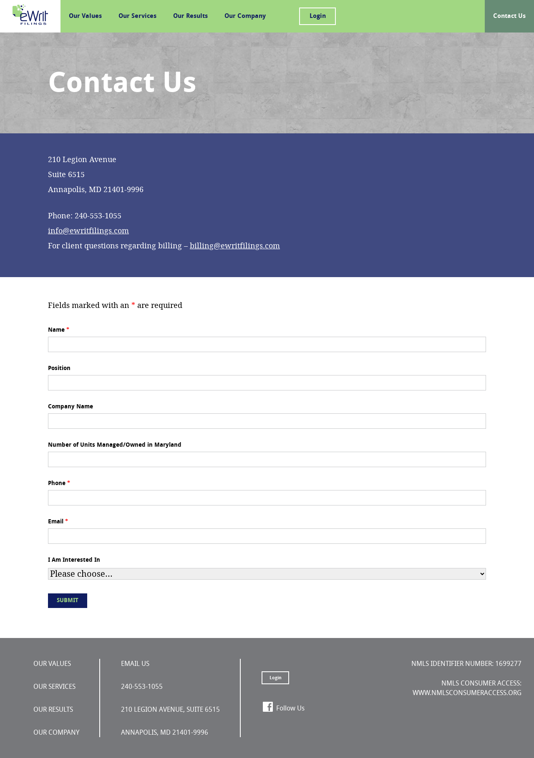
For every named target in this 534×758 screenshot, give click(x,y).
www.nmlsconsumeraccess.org (467, 693)
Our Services (137, 16)
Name (58, 329)
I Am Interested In (74, 559)
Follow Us (290, 708)
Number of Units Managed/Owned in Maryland (114, 444)
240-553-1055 (142, 686)
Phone (59, 483)
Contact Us (509, 16)
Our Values (85, 16)
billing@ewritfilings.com (235, 245)
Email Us (135, 664)
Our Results (190, 16)
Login (318, 16)
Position (59, 368)
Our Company (245, 16)
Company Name (70, 406)
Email (58, 521)
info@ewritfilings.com (88, 230)
